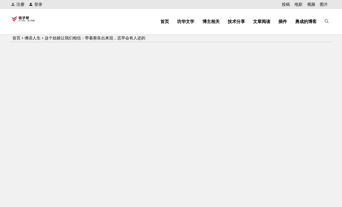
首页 (164, 21)
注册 (17, 4)
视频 (311, 4)
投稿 (286, 4)
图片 (324, 4)
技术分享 (236, 21)
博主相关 (211, 21)
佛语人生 (32, 38)
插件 (282, 21)
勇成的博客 (306, 21)
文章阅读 (261, 21)
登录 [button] (35, 4)
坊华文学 (185, 21)
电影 (298, 4)
